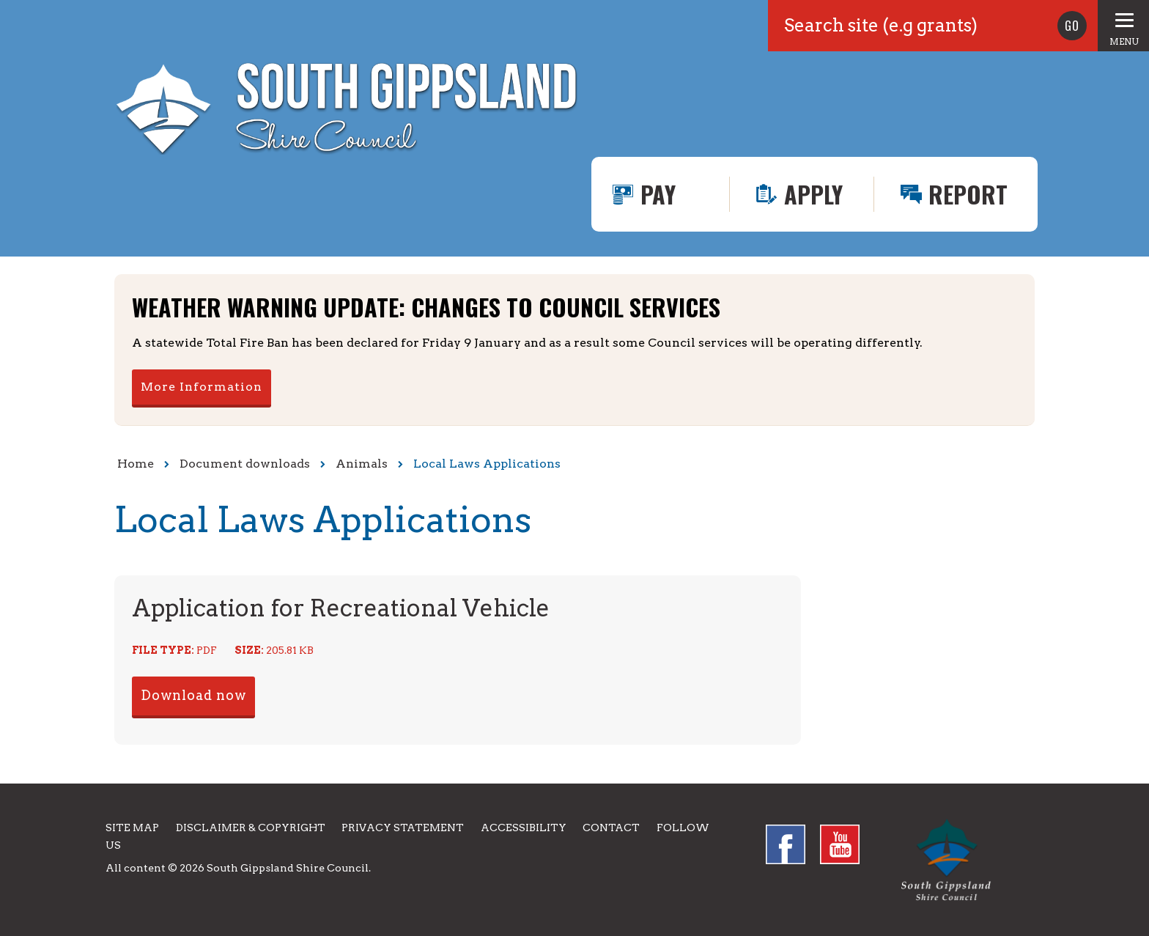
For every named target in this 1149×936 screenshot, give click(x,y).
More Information (201, 387)
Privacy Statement (402, 827)
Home (135, 464)
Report (968, 194)
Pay (658, 194)
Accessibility (523, 827)
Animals (362, 464)
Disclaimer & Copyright (250, 827)
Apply (813, 194)
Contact (611, 827)
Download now (193, 695)
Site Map (132, 827)
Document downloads (245, 464)
